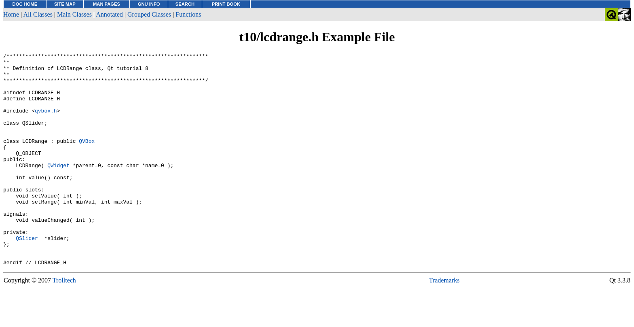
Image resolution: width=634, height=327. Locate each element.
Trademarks (444, 322)
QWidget (58, 188)
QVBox (87, 159)
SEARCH (184, 4)
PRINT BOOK (226, 4)
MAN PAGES (106, 4)
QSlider (27, 275)
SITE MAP (65, 4)
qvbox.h (46, 122)
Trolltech (64, 322)
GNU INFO (149, 4)
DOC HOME (25, 4)
